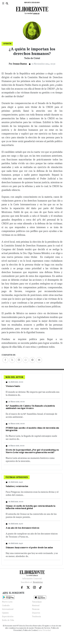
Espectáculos (7, 616)
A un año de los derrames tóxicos (22, 528)
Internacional (7, 609)
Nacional (35, 605)
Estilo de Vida (8, 620)
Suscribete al (32, 582)
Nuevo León (7, 602)
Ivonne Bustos (20, 64)
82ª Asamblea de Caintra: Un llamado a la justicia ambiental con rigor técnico (30, 407)
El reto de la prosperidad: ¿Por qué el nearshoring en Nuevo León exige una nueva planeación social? (32, 451)
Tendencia (36, 616)
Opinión (5, 613)
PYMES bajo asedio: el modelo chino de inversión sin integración (32, 429)
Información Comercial (32, 578)
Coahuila (5, 605)
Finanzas (35, 609)
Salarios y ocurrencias (17, 486)
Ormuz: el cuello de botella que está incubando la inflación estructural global (30, 507)
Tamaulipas (37, 602)
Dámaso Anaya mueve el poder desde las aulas (29, 547)
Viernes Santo (13, 386)
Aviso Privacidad (44, 630)
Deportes (36, 613)
